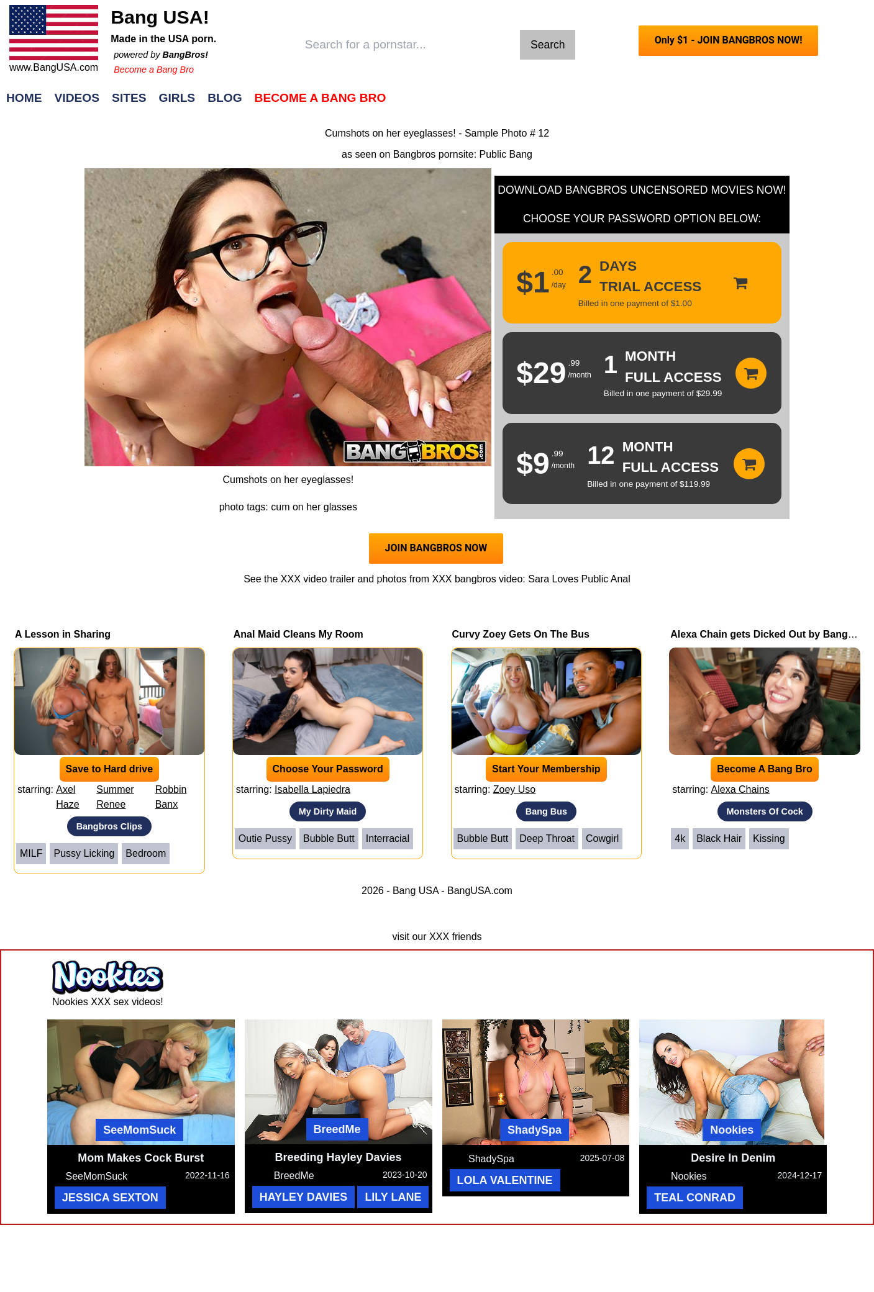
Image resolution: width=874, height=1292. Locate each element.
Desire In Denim (733, 1158)
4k (680, 838)
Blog (224, 97)
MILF (31, 853)
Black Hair (719, 838)
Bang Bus (546, 811)
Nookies (731, 1130)
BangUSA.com (479, 890)
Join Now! (633, 104)
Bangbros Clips (109, 826)
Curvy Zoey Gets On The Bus (520, 634)
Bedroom (145, 853)
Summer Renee (115, 797)
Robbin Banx (171, 797)
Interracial (387, 838)
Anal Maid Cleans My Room (298, 634)
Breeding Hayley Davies (338, 1157)
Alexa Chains (740, 789)
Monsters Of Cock (765, 811)
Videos (77, 97)
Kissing (769, 838)
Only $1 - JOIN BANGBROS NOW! (729, 40)
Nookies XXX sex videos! (107, 1001)
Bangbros (414, 154)
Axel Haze (67, 797)
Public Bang (506, 154)
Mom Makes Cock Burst (141, 1158)
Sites (129, 97)
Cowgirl (602, 838)
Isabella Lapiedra (312, 789)
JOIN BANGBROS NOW (436, 548)
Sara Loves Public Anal (579, 579)
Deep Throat (547, 838)
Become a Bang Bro (154, 70)
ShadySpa (535, 1130)
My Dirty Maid (328, 811)
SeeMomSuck (139, 1130)
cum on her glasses (314, 507)
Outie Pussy (265, 838)
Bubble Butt (329, 838)
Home (24, 97)
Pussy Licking (83, 853)
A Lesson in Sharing (63, 634)
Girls (177, 97)
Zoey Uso (514, 789)
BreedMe (337, 1129)
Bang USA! (160, 16)
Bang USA (416, 890)
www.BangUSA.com (53, 67)
